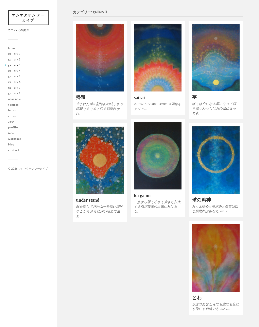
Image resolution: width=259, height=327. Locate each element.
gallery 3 (14, 65)
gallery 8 (14, 93)
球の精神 (201, 199)
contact (13, 150)
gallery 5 (14, 76)
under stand (87, 200)
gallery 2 (14, 59)
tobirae (13, 105)
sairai (139, 97)
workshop (15, 139)
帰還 (80, 97)
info (11, 133)
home (12, 48)
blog (11, 144)
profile (13, 127)
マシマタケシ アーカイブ (28, 18)
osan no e (14, 99)
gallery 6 (14, 82)
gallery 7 (14, 88)
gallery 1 (14, 54)
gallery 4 (14, 71)
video (12, 116)
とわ (197, 297)
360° (11, 122)
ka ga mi (142, 195)
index (12, 110)
